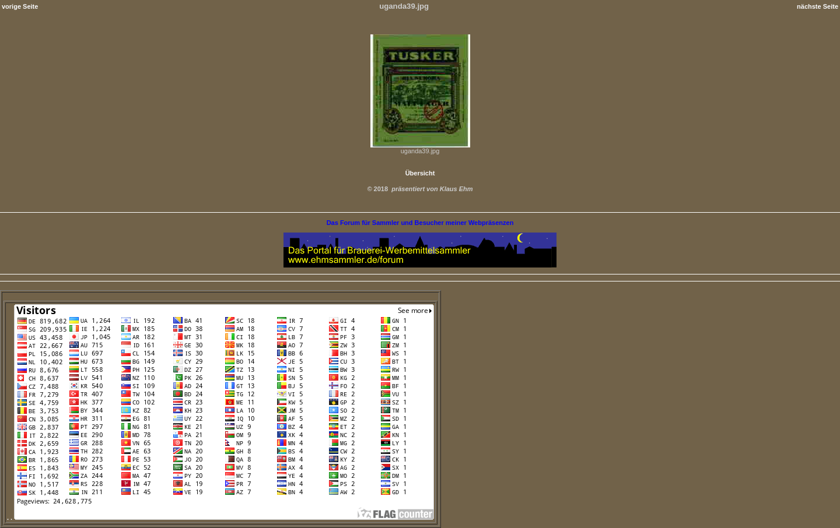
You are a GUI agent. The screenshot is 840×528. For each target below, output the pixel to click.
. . (220, 517)
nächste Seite (817, 6)
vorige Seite (20, 6)
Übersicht (420, 173)
